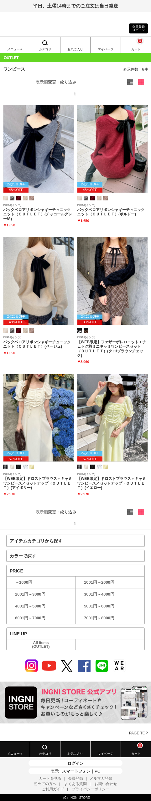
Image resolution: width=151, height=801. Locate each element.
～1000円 (23, 582)
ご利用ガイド (53, 789)
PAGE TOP (138, 733)
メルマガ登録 (101, 778)
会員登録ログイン (138, 28)
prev (11, 94)
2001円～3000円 (30, 594)
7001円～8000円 (99, 618)
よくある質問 (75, 784)
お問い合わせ (106, 784)
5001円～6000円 (99, 606)
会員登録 (75, 778)
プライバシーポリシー (90, 789)
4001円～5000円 (30, 606)
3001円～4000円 (99, 594)
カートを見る (50, 778)
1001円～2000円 (99, 582)
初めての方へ (45, 784)
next (139, 94)
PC (97, 771)
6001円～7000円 (30, 618)
